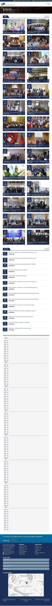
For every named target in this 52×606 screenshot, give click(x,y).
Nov (7, 350)
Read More (11, 254)
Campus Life (21, 547)
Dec (7, 348)
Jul (7, 355)
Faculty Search (22, 553)
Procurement (38, 550)
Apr (7, 341)
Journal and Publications (40, 553)
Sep (7, 353)
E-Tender (37, 549)
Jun (7, 359)
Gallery (36, 551)
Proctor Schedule (38, 547)
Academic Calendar (23, 546)
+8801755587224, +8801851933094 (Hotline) (8, 551)
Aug (7, 357)
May (8, 361)
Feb (7, 344)
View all (47, 16)
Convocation (21, 550)
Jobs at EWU (6, 563)
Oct (7, 352)
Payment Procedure (23, 549)
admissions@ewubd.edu (8, 553)
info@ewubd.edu (7, 554)
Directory (37, 546)
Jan (7, 346)
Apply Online (6, 560)
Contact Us (6, 569)
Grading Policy (22, 554)
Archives (37, 554)
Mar (7, 342)
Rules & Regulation (23, 551)
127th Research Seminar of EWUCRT (28, 0)
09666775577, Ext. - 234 (8, 548)
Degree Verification (8, 566)
